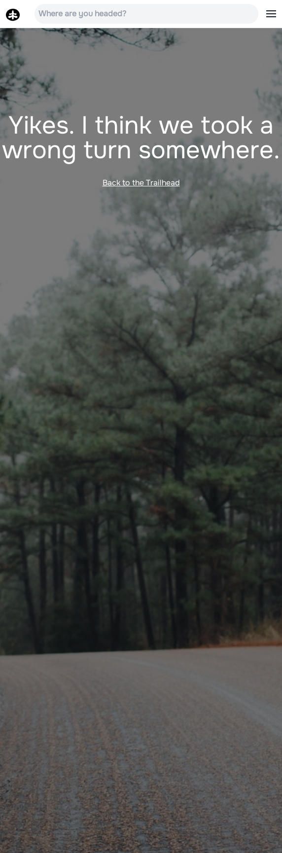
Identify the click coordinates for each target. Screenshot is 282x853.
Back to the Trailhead (141, 183)
